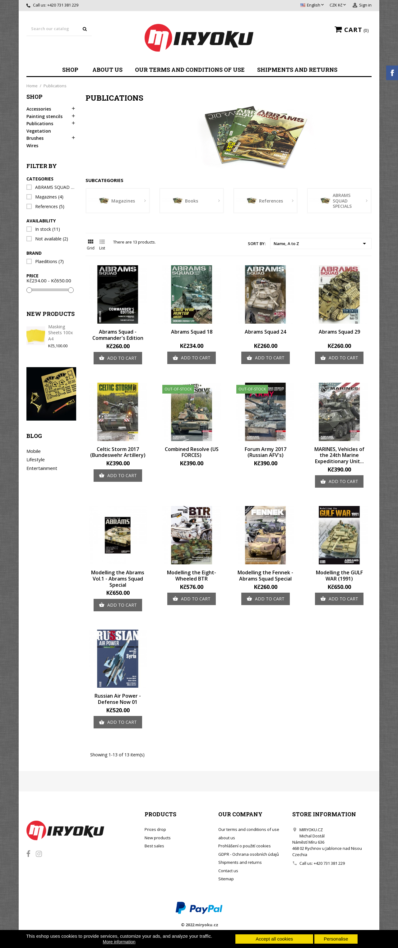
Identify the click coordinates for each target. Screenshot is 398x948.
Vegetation (38, 131)
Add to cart (118, 358)
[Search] (59, 29)
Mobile (33, 451)
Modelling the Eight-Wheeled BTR (191, 575)
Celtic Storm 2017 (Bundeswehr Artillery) (118, 452)
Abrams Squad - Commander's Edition (117, 334)
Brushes (35, 138)
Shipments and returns (297, 69)
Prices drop (155, 829)
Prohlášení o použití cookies (244, 846)
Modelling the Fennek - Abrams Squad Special (265, 575)
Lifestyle (35, 459)
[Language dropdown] (312, 5)
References (49, 206)
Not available (51, 239)
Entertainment (41, 468)
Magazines (49, 197)
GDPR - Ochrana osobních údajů (248, 854)
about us (107, 69)
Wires (32, 145)
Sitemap (226, 879)
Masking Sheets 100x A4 (60, 333)
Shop (70, 69)
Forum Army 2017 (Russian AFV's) (265, 452)
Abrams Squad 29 (339, 331)
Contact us (228, 870)
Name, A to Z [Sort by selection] (321, 243)
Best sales (154, 846)
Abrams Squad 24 (265, 331)
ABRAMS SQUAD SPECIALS (55, 187)
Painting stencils (44, 116)
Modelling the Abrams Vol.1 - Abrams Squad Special (117, 578)
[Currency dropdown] (338, 5)
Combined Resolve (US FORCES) (192, 452)
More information (119, 941)
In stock (47, 229)
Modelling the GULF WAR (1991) (339, 575)
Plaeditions (49, 261)
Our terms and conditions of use (190, 69)
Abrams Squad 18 (191, 331)
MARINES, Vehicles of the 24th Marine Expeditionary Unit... (339, 455)
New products (158, 838)
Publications (39, 123)
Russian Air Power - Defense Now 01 (118, 698)
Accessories (38, 109)
